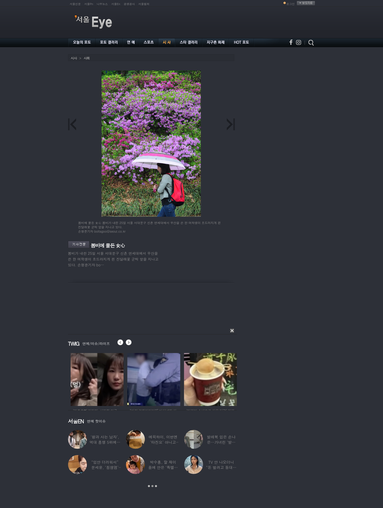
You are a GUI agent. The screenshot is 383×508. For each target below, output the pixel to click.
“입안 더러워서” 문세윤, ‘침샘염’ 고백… (104, 467)
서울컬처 (143, 4)
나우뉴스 (102, 4)
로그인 (290, 4)
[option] (115, 378)
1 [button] (149, 486)
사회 (87, 58)
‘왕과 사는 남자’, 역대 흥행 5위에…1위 (104, 442)
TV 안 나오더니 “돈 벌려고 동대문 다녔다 (221, 467)
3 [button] (156, 486)
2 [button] (152, 486)
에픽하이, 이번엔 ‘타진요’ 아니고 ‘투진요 (163, 442)
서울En (115, 4)
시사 (74, 58)
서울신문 (75, 4)
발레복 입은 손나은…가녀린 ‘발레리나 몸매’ (221, 442)
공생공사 (129, 4)
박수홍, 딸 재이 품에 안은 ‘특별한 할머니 (163, 467)
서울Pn (88, 4)
